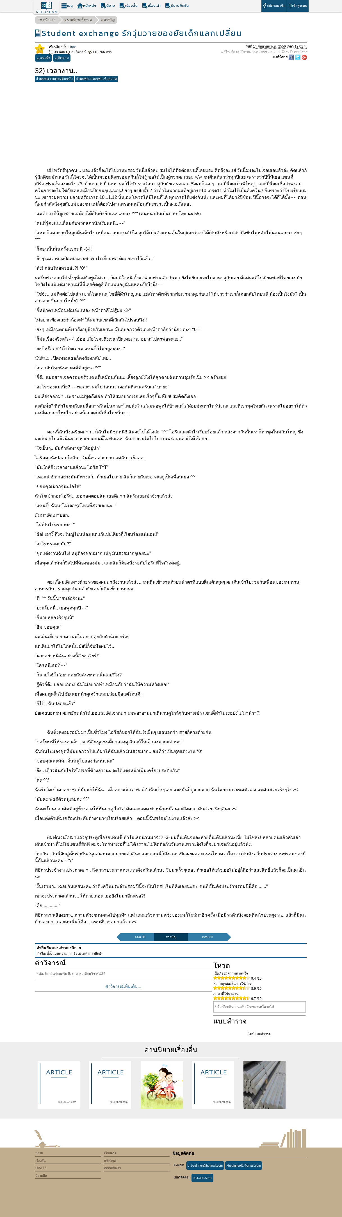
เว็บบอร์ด (110, 1153)
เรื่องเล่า (151, 6)
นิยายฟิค (41, 1175)
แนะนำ (43, 58)
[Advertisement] (171, 123)
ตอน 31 (140, 937)
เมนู (67, 6)
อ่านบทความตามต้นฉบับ (54, 79)
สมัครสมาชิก (274, 5)
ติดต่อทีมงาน (112, 1168)
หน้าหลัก (86, 6)
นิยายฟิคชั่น (177, 6)
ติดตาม (61, 58)
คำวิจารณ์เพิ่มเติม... (123, 986)
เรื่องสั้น (128, 6)
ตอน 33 (207, 937)
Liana (70, 47)
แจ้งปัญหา (110, 1160)
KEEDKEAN (46, 12)
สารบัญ (108, 20)
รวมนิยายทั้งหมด (78, 20)
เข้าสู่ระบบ (297, 5)
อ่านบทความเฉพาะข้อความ (96, 79)
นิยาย (108, 6)
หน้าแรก (47, 20)
